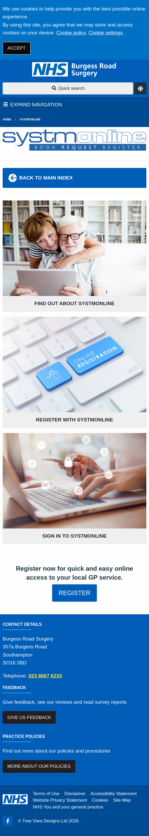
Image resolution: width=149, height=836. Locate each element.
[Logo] (74, 69)
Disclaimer (75, 793)
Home (7, 119)
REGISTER (74, 592)
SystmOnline (30, 119)
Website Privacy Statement (60, 800)
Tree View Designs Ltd (44, 820)
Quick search (68, 88)
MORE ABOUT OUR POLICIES (39, 766)
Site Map (122, 800)
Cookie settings (105, 32)
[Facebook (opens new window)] (8, 821)
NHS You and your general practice (68, 807)
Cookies (100, 800)
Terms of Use (46, 793)
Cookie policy (71, 32)
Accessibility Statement (113, 793)
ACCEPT (16, 48)
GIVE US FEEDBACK (29, 717)
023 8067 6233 (45, 676)
